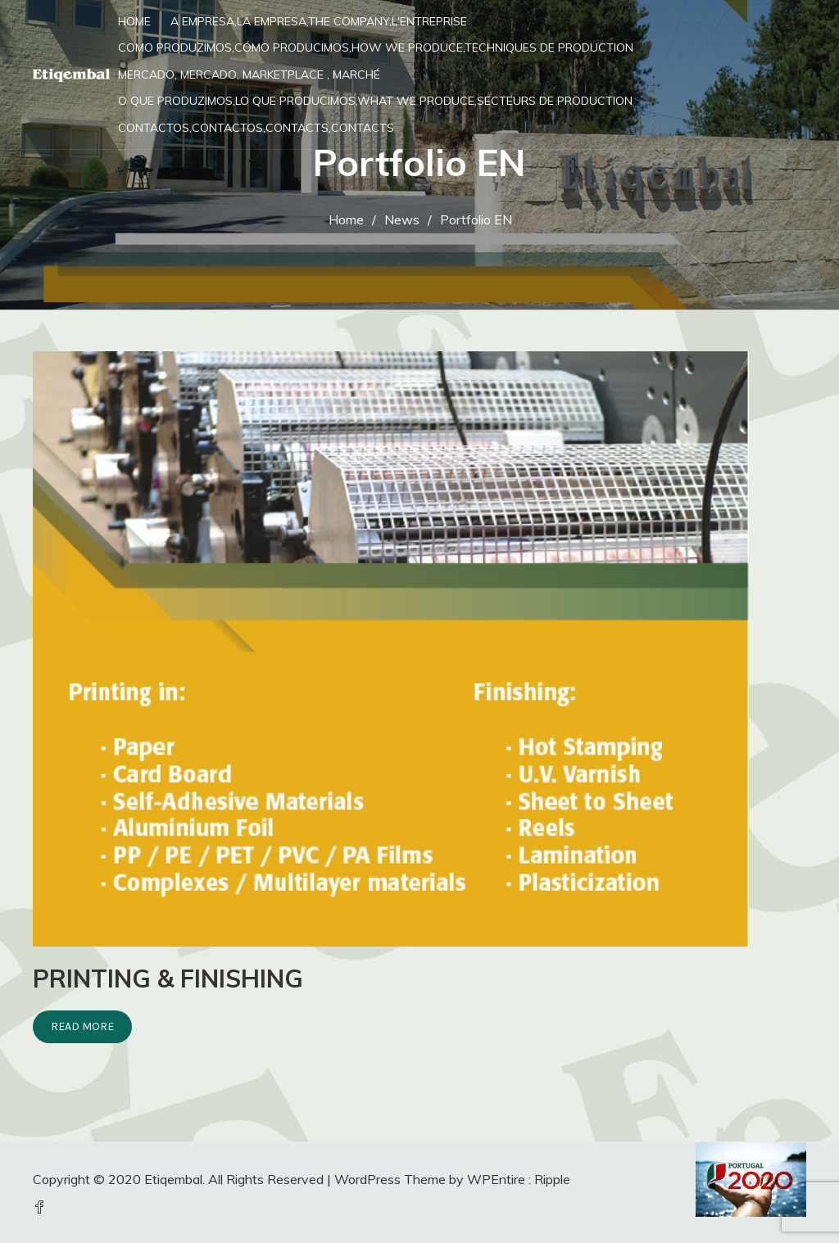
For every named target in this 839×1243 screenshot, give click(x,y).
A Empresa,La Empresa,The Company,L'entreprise (318, 21)
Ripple (552, 1179)
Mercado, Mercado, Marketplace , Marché (249, 74)
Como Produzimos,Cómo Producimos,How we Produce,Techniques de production (375, 47)
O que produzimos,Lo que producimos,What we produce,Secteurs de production (375, 100)
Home (134, 21)
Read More (82, 1026)
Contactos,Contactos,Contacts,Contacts (256, 127)
